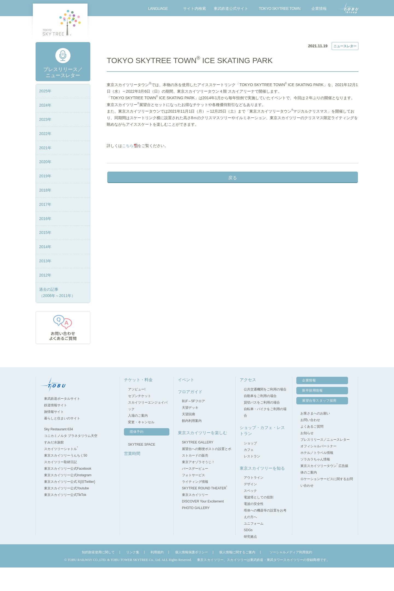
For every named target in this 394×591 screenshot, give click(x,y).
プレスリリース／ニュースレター (144, 47)
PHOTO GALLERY (196, 531)
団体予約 (136, 455)
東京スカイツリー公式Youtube (69, 512)
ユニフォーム (253, 547)
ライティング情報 (195, 505)
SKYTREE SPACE (141, 468)
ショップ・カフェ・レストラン (240, 29)
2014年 (45, 270)
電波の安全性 (253, 528)
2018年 (45, 214)
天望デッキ (190, 431)
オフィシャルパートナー (318, 470)
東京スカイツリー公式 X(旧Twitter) (72, 505)
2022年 (45, 157)
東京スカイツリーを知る (262, 491)
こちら (130, 176)
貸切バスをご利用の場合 (262, 426)
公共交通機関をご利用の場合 (265, 413)
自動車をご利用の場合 (260, 419)
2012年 (45, 298)
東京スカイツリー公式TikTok (67, 519)
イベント (206, 29)
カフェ (249, 473)
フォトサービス (193, 499)
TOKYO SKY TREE (60, 23)
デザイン (250, 508)
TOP (110, 47)
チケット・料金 (104, 29)
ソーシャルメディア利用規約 (291, 576)
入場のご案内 (138, 439)
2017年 (45, 228)
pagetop (380, 377)
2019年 (45, 200)
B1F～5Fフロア (193, 425)
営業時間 (138, 29)
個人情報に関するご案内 (237, 576)
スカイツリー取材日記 (60, 486)
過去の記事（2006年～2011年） (57, 316)
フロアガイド (172, 29)
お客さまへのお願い (315, 437)
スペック (250, 514)
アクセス (308, 29)
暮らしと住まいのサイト (64, 442)
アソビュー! (136, 413)
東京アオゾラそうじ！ (198, 485)
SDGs (248, 554)
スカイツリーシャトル (63, 473)
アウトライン (253, 501)
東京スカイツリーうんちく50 (68, 479)
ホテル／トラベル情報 (316, 476)
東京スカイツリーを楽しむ (274, 29)
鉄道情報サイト (58, 429)
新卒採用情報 (312, 414)
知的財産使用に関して (98, 576)
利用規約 (157, 576)
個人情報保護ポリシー (191, 576)
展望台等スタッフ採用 (319, 424)
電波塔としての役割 (258, 521)
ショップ (250, 467)
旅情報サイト (56, 435)
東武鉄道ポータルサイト (64, 422)
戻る (232, 208)
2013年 (45, 285)
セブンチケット (139, 419)
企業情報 (309, 404)
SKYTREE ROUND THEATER (204, 512)
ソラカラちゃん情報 (315, 483)
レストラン (252, 480)
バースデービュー (195, 492)
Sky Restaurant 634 (61, 453)
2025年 (45, 115)
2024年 (45, 129)
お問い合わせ (343, 29)
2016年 (45, 242)
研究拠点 (250, 560)
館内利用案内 (192, 444)
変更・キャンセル (141, 446)
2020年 (45, 185)
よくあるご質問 (311, 450)
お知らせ (307, 457)
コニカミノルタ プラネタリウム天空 (73, 459)
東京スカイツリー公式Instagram (70, 499)
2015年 (45, 256)
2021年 (45, 171)
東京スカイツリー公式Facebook (70, 492)
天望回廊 (188, 438)
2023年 (45, 143)
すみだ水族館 (56, 466)
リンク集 (132, 576)
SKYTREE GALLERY (197, 466)
